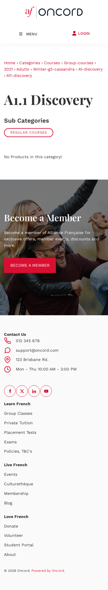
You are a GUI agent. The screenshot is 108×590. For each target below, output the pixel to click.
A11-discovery (19, 75)
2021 (8, 69)
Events (10, 474)
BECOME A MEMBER (23, 261)
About (10, 554)
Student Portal (18, 545)
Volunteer (13, 535)
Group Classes (18, 413)
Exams (10, 442)
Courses (52, 62)
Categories (29, 62)
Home (9, 62)
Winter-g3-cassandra (54, 69)
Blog (8, 503)
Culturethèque (18, 484)
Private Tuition (18, 423)
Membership (16, 493)
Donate (11, 526)
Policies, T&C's (18, 451)
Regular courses (28, 132)
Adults (22, 69)
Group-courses (78, 62)
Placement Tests (20, 432)
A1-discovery (90, 69)
